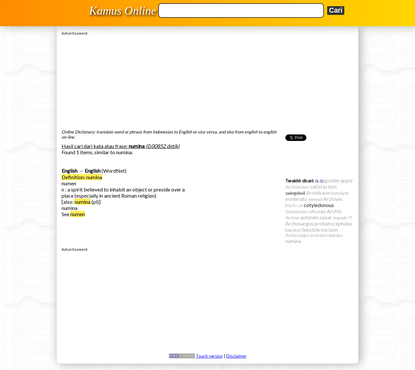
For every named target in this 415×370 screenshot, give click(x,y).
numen (77, 214)
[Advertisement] (207, 80)
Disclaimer (236, 356)
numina (82, 202)
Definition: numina (82, 177)
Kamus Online (122, 10)
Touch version (209, 356)
